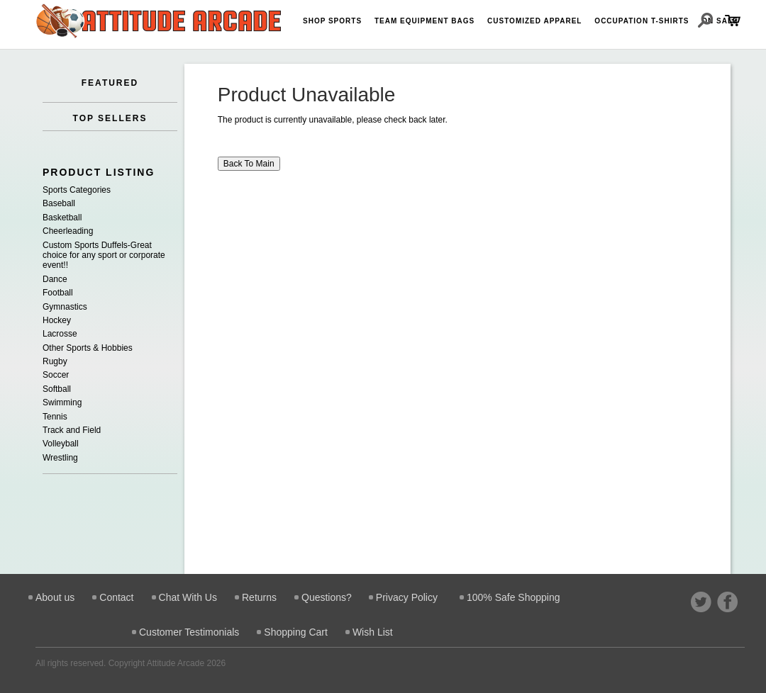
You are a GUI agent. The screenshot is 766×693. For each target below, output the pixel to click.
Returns (259, 597)
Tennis (55, 417)
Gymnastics (65, 307)
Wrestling (60, 458)
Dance (55, 279)
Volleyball (61, 444)
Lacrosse (60, 334)
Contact (116, 597)
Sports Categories (77, 190)
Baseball (59, 203)
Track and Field (72, 430)
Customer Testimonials (189, 632)
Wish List (373, 632)
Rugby (55, 361)
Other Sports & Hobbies (88, 348)
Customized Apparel (534, 21)
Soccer (56, 375)
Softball (57, 389)
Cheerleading (68, 231)
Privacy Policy (407, 597)
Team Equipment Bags (424, 21)
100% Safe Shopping (513, 597)
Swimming (62, 402)
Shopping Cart (296, 632)
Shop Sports (332, 21)
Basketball (62, 217)
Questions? (326, 597)
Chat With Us (188, 597)
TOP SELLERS (110, 118)
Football (58, 293)
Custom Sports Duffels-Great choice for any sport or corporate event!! (104, 255)
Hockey (57, 320)
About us (54, 597)
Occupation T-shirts (641, 21)
